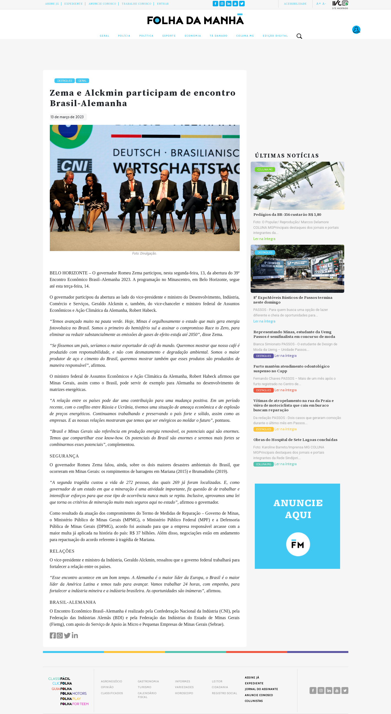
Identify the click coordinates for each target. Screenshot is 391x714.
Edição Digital (275, 35)
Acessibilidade (295, 3)
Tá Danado (219, 35)
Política (146, 35)
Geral (104, 35)
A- (324, 3)
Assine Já (52, 3)
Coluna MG (245, 35)
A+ (318, 3)
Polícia (124, 35)
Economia (193, 35)
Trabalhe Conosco (136, 3)
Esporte (169, 35)
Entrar (163, 3)
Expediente (73, 3)
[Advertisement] (297, 104)
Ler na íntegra (264, 239)
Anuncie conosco (102, 3)
